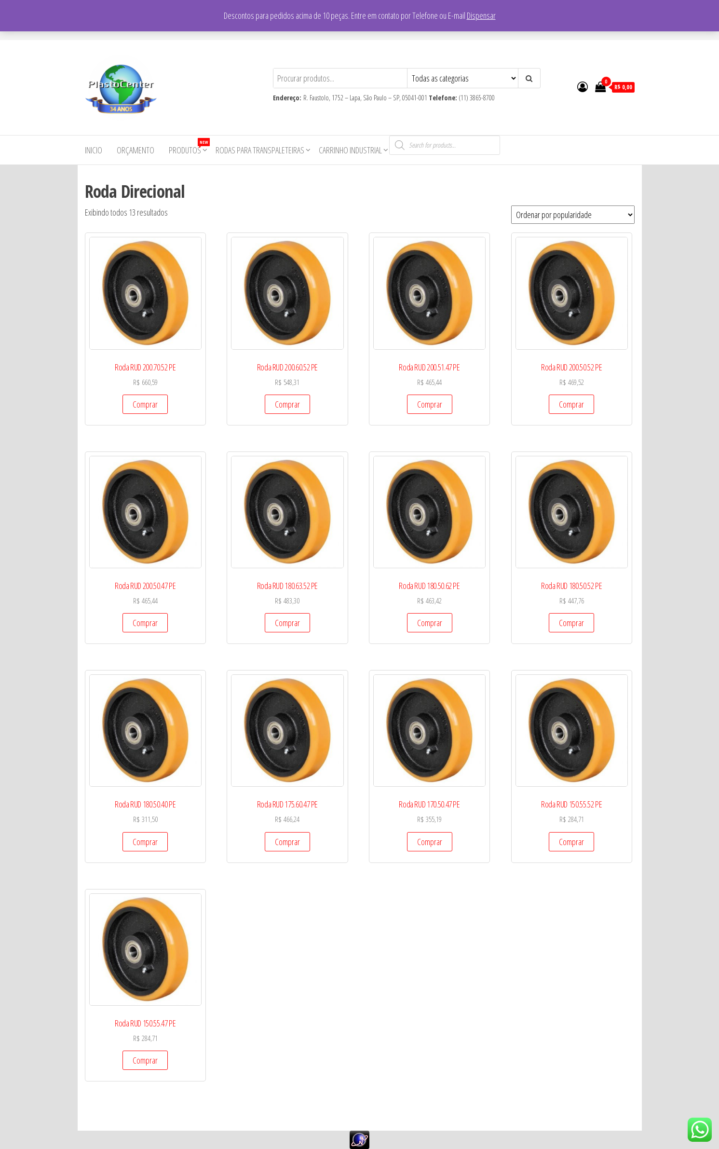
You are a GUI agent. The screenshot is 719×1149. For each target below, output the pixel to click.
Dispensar (481, 15)
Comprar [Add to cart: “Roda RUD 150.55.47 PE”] (145, 1060)
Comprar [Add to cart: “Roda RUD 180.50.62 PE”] (429, 623)
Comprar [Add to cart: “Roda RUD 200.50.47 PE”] (145, 623)
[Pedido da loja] (573, 214)
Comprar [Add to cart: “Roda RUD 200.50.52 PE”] (571, 404)
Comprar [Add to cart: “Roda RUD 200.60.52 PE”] (287, 404)
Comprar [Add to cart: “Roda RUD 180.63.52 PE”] (287, 623)
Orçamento (135, 150)
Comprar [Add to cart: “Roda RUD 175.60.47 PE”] (287, 842)
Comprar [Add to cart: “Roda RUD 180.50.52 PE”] (571, 623)
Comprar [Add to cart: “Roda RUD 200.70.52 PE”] (145, 404)
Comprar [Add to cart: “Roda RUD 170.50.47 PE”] (429, 842)
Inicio (93, 150)
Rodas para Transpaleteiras (260, 150)
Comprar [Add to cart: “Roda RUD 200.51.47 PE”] (429, 404)
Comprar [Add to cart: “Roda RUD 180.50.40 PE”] (145, 842)
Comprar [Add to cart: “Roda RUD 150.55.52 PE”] (571, 842)
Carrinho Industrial (350, 150)
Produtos (188, 147)
